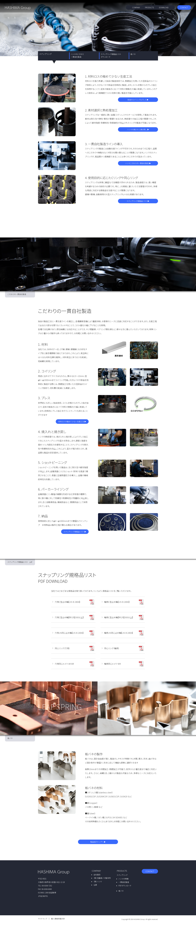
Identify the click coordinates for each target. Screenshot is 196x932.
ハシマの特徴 (123, 878)
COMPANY (136, 7)
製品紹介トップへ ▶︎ (98, 842)
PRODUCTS (149, 7)
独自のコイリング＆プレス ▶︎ (138, 99)
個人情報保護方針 (58, 918)
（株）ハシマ (98, 881)
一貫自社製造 (123, 882)
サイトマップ (42, 918)
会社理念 (97, 874)
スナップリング (122, 875)
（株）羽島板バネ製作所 (102, 878)
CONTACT (184, 7)
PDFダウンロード (124, 885)
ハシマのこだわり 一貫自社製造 (77, 55)
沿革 (95, 885)
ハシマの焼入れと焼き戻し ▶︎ (138, 129)
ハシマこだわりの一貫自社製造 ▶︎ (138, 163)
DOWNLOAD (163, 7)
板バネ (133, 54)
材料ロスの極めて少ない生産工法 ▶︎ (72, 421)
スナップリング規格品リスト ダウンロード (111, 55)
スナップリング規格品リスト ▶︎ (138, 201)
